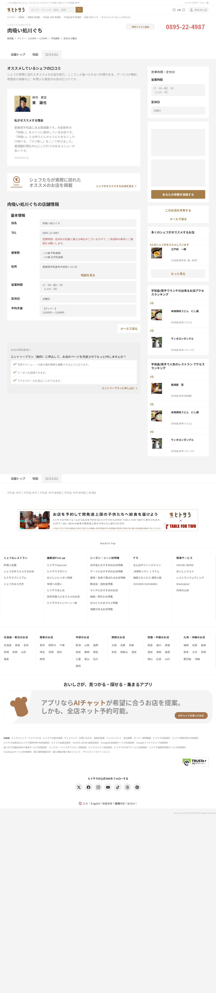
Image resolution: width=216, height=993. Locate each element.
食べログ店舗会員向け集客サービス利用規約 (25, 747)
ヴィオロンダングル (182, 338)
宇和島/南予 (30, 492)
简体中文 (107, 803)
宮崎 (203, 652)
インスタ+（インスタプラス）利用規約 (68, 747)
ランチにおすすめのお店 (104, 590)
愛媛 (167, 645)
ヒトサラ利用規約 (161, 737)
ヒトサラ (11, 17)
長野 (95, 645)
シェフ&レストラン (16, 558)
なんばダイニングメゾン (147, 565)
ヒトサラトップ (18, 737)
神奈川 (52, 645)
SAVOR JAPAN (184, 565)
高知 (150, 652)
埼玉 (42, 652)
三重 (78, 659)
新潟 (78, 645)
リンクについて (114, 737)
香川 (158, 645)
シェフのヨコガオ (14, 584)
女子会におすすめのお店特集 (106, 565)
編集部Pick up (56, 558)
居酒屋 (10, 38)
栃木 (59, 652)
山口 (167, 659)
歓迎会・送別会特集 (101, 584)
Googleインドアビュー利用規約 (152, 742)
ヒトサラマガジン (57, 571)
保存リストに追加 (140, 26)
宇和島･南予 (14, 492)
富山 (86, 659)
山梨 (86, 645)
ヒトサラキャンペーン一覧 (62, 603)
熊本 (186, 652)
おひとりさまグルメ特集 (104, 603)
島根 (167, 652)
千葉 (62, 645)
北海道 (7, 645)
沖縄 (197, 659)
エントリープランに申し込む (118, 388)
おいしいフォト (185, 571)
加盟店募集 (99, 737)
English (95, 803)
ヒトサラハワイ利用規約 (100, 747)
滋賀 (133, 652)
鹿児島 (187, 659)
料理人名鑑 (10, 565)
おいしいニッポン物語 (59, 577)
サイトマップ (70, 737)
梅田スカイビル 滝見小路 (147, 577)
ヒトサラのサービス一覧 (197, 2)
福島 (6, 659)
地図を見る (88, 275)
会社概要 (127, 737)
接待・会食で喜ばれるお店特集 (107, 577)
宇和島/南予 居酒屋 (72, 17)
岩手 (26, 645)
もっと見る (178, 273)
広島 (158, 659)
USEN (7, 737)
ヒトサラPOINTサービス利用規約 (130, 747)
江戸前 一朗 (178, 249)
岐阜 (78, 652)
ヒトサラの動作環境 (52, 737)
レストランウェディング (190, 577)
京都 (131, 645)
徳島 (150, 645)
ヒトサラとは (34, 737)
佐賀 (194, 645)
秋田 (14, 652)
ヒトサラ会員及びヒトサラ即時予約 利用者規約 (27, 742)
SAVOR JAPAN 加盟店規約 (86, 742)
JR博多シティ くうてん (146, 571)
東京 (42, 645)
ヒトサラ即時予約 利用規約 (185, 737)
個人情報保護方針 (42, 751)
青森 (17, 645)
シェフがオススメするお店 (19, 571)
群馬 (42, 659)
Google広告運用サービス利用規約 (117, 742)
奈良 (114, 652)
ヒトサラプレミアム (15, 577)
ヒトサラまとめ (56, 590)
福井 (78, 666)
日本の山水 (182, 590)
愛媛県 (21, 17)
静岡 (86, 652)
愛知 (95, 652)
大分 (194, 652)
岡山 (150, 659)
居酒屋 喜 (177, 384)
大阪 (114, 645)
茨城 (50, 652)
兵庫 (122, 645)
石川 (95, 659)
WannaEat (183, 584)
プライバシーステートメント (96, 751)
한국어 (131, 803)
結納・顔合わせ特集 (101, 596)
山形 (23, 652)
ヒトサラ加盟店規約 (61, 742)
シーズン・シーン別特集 (105, 558)
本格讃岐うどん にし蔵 (185, 311)
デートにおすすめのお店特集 (106, 571)
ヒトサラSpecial (56, 565)
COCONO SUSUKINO (145, 584)
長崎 (203, 645)
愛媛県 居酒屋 (34, 17)
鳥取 (158, 652)
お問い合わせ (85, 737)
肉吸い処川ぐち (91, 17)
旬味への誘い (54, 584)
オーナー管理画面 (142, 737)
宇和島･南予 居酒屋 (52, 17)
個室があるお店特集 (101, 609)
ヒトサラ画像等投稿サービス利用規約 (167, 747)
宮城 (6, 652)
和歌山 (124, 652)
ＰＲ (136, 558)
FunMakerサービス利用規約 (18, 751)
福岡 (186, 645)
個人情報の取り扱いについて (67, 751)
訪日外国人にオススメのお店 (63, 596)
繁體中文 (120, 803)
